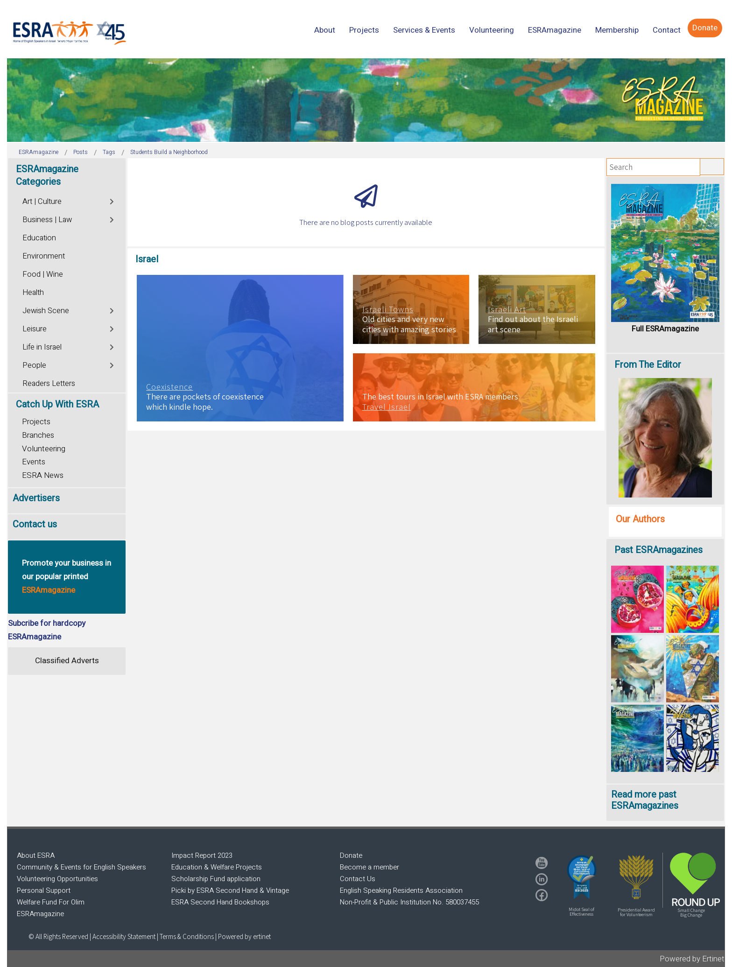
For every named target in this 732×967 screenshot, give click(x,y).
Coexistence (169, 387)
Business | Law (47, 219)
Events (33, 462)
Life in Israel (42, 347)
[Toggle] (112, 200)
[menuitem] (325, 30)
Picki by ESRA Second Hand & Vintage (230, 890)
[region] (366, 100)
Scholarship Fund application (215, 879)
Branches (38, 435)
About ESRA (36, 855)
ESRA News (42, 475)
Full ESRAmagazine (665, 329)
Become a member (369, 867)
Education (39, 238)
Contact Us (357, 879)
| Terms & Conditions (185, 936)
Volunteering (43, 449)
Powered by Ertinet (692, 959)
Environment (43, 256)
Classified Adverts (67, 660)
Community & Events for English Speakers (81, 867)
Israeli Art (507, 309)
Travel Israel (386, 407)
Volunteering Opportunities (57, 879)
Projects (36, 421)
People (34, 365)
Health (33, 292)
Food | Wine (42, 274)
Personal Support (43, 890)
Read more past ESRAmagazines (644, 800)
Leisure (34, 329)
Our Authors (640, 519)
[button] (581, 877)
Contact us (35, 524)
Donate (351, 855)
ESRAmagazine (40, 914)
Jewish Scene (45, 310)
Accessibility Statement (124, 936)
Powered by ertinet (244, 936)
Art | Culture (42, 201)
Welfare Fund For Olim (50, 902)
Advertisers (36, 498)
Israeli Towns (388, 309)
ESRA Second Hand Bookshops (220, 902)
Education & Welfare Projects (216, 867)
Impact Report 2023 (201, 855)
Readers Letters (48, 383)
